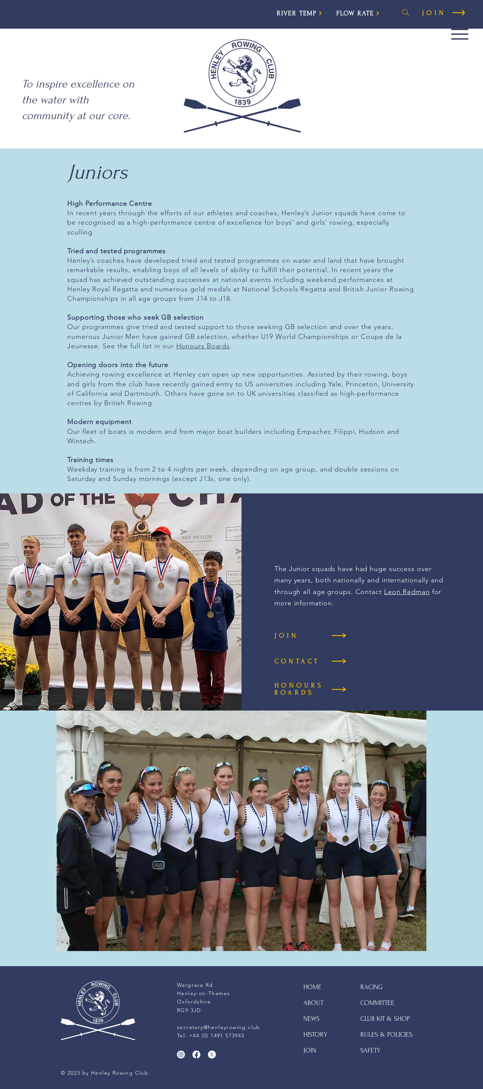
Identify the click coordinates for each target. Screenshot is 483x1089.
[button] (459, 34)
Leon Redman (407, 592)
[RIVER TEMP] (299, 13)
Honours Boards (203, 346)
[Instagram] (181, 1054)
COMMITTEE (377, 1002)
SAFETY (370, 1050)
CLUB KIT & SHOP (385, 1018)
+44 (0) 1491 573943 (217, 1035)
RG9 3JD (189, 1010)
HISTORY (315, 1034)
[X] (212, 1054)
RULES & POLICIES (386, 1034)
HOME (312, 987)
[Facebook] (196, 1054)
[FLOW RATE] (358, 13)
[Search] (406, 12)
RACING (371, 987)
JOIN (309, 1050)
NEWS (311, 1018)
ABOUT (313, 1002)
